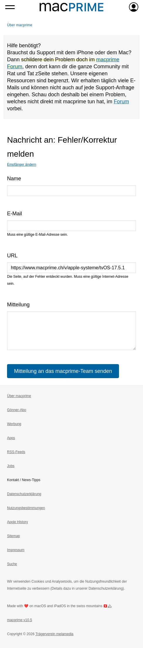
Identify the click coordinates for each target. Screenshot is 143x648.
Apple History (17, 522)
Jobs (10, 466)
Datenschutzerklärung (24, 494)
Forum (121, 101)
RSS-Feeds (16, 452)
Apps (11, 438)
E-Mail (14, 213)
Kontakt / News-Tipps (23, 480)
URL (12, 255)
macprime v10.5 (19, 620)
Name (14, 178)
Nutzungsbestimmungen (26, 508)
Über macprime (19, 25)
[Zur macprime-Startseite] (71, 7)
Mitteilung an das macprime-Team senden (63, 371)
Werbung (14, 424)
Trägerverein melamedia (54, 634)
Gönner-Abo (16, 410)
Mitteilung (18, 305)
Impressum (15, 550)
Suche (12, 564)
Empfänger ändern (21, 165)
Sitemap (13, 536)
